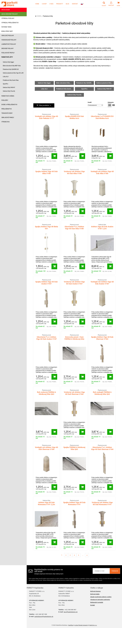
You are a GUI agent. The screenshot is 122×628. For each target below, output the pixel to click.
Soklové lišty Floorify (9, 91)
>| (86, 555)
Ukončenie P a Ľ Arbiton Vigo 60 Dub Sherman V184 (102, 447)
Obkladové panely (7, 117)
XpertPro (5, 84)
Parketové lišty (7, 57)
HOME (37, 4)
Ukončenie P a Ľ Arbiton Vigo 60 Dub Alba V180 (74, 227)
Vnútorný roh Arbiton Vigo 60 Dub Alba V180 (74, 172)
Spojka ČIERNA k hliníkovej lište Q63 (74, 447)
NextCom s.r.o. (93, 625)
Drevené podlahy (7, 48)
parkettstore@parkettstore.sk (43, 616)
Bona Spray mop (7, 31)
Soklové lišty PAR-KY (9, 87)
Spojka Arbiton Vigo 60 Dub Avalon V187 (46, 282)
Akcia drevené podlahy (9, 14)
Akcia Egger (5, 10)
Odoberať (115, 571)
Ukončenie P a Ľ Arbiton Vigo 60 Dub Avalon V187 (46, 337)
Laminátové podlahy (8, 44)
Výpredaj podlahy (7, 18)
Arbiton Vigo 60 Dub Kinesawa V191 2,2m (46, 503)
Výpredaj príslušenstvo (9, 22)
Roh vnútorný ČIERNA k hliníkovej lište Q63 (46, 392)
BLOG (67, 4)
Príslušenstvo (6, 109)
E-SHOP (44, 4)
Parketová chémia (7, 96)
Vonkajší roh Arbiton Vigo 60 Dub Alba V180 (102, 172)
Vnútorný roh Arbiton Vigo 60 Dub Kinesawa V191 (102, 503)
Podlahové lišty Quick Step (10, 80)
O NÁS (51, 4)
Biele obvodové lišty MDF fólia (12, 65)
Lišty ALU (5, 76)
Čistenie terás (6, 27)
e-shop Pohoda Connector (81, 625)
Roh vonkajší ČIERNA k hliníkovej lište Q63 (102, 392)
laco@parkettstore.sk (70, 612)
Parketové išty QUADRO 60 (11, 69)
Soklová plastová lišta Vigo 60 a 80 (13, 73)
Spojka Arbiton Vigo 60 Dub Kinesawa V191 (74, 503)
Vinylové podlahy (7, 35)
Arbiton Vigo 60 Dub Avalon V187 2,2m (102, 227)
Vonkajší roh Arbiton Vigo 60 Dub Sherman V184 (46, 447)
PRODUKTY (59, 4)
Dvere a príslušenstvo (9, 104)
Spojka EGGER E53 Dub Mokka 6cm (74, 116)
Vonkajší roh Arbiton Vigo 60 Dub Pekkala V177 (46, 116)
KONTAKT (75, 4)
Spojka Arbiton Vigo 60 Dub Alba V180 (46, 172)
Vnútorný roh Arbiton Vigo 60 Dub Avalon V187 (74, 282)
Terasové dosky (7, 113)
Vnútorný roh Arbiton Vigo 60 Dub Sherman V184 (74, 392)
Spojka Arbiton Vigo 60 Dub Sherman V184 (102, 337)
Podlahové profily (7, 53)
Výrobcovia (5, 122)
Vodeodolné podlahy (8, 40)
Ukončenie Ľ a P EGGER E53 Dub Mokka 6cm (102, 116)
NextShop (70, 625)
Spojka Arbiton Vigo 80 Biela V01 (46, 227)
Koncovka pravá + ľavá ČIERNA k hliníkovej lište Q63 (74, 338)
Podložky (4, 100)
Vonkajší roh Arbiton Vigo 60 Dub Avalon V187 (102, 282)
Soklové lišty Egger (8, 62)
